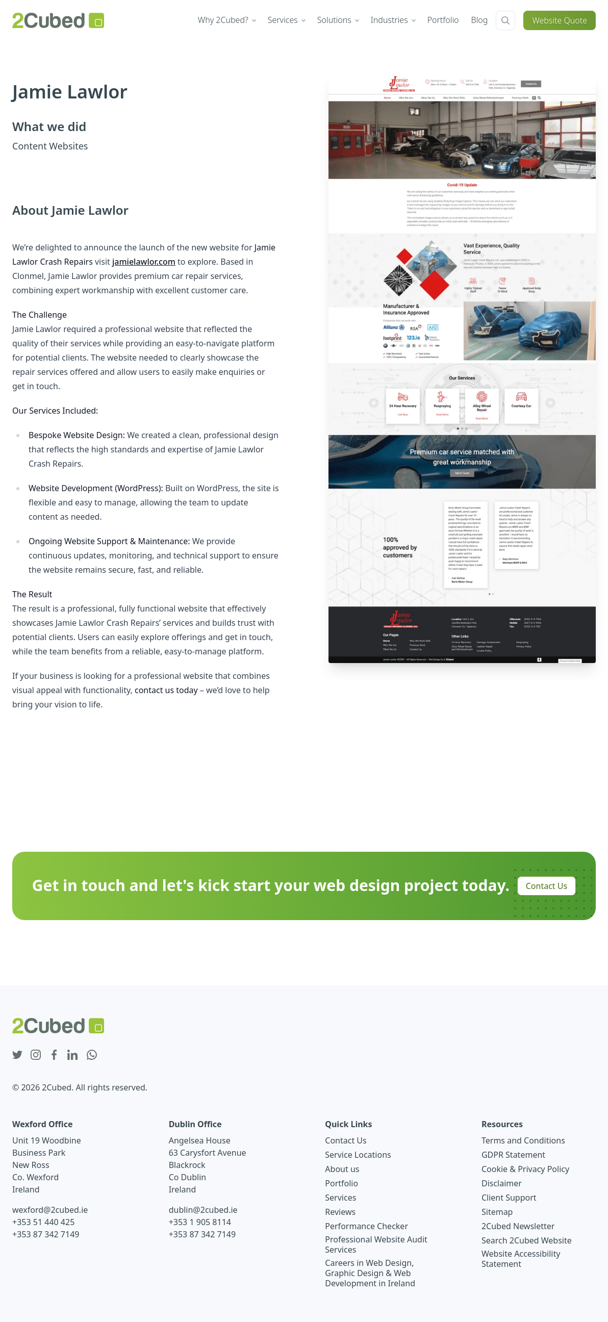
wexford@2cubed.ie (50, 1209)
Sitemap (497, 1212)
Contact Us (546, 886)
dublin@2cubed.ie (203, 1209)
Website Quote (559, 20)
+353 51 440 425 (43, 1222)
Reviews (340, 1212)
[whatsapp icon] (92, 1055)
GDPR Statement (513, 1155)
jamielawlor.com (143, 261)
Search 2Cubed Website (527, 1240)
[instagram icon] (36, 1055)
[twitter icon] (17, 1055)
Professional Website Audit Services (376, 1244)
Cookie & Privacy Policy (525, 1169)
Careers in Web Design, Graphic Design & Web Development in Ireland (370, 1273)
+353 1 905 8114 (200, 1222)
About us (342, 1169)
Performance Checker (366, 1226)
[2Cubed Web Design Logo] (58, 20)
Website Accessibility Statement (521, 1259)
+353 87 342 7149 (45, 1234)
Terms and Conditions (523, 1140)
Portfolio (341, 1183)
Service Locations (358, 1155)
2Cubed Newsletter (518, 1226)
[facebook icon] (54, 1055)
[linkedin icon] (72, 1055)
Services (340, 1197)
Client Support (509, 1197)
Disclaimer (502, 1183)
